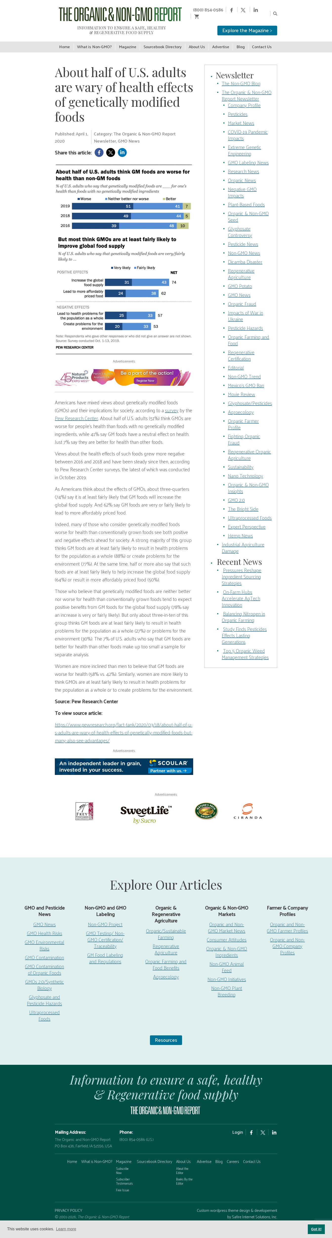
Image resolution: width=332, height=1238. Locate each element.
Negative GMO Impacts (242, 185)
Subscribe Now (122, 1164)
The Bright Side (243, 502)
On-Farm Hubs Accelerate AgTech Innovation (241, 592)
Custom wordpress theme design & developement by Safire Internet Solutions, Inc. (237, 1207)
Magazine (123, 1154)
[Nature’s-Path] (206, 804)
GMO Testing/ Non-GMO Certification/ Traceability (105, 933)
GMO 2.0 (236, 493)
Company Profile (244, 98)
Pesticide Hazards (245, 321)
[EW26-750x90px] (124, 371)
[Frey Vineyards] (84, 804)
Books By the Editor (184, 1175)
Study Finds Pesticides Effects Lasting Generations (244, 629)
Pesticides (238, 107)
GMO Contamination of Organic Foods (44, 963)
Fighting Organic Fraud (244, 433)
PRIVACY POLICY (68, 1203)
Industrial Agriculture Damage (243, 541)
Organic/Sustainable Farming (166, 927)
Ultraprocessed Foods (250, 511)
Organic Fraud (242, 297)
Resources (166, 1033)
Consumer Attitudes (227, 933)
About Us (183, 1154)
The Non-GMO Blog (241, 76)
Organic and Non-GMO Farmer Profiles (287, 921)
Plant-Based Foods (246, 197)
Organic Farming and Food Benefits (166, 958)
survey (171, 403)
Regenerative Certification (241, 349)
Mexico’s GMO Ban (246, 378)
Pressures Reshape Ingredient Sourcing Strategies (241, 570)
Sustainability (240, 460)
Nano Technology (245, 469)
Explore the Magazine (247, 23)
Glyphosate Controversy (240, 225)
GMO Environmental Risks (44, 938)
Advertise (204, 1154)
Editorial (236, 361)
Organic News (242, 173)
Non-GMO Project (105, 917)
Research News (243, 164)
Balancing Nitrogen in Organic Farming (243, 610)
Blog (219, 1154)
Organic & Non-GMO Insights (248, 481)
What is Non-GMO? (96, 1154)
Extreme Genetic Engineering (244, 143)
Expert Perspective (247, 520)
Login (237, 1126)
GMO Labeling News (248, 155)
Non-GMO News (244, 246)
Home (72, 1154)
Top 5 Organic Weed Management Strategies (245, 647)
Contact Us (252, 1154)
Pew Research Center (76, 411)
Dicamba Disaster (245, 255)
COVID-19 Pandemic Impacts (248, 128)
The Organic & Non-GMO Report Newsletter (246, 89)
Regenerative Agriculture (241, 267)
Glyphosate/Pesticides (250, 396)
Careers (233, 1154)
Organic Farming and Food (248, 333)
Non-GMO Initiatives (227, 972)
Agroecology (241, 405)
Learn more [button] (66, 1229)
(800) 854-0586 (205, 9)
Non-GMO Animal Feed (226, 960)
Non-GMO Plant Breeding (226, 984)
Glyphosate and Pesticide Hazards (44, 993)
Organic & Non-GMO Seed (248, 210)
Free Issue (122, 1183)
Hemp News (240, 529)
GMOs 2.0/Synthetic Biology (44, 978)
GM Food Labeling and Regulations (105, 951)
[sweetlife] (145, 807)
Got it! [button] (316, 1229)
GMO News (239, 288)
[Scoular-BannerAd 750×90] (124, 760)
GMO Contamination (44, 950)
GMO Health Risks (44, 926)
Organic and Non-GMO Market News (226, 921)
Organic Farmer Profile (243, 417)
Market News (241, 116)
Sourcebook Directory (154, 1154)
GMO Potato (240, 279)
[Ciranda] (248, 804)
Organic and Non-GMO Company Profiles (287, 939)
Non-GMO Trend (244, 369)
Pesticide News (243, 237)
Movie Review (241, 387)
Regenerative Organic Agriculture (249, 448)
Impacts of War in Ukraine (245, 309)
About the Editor (182, 1164)
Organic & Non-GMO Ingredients (226, 945)
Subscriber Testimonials (124, 1175)
